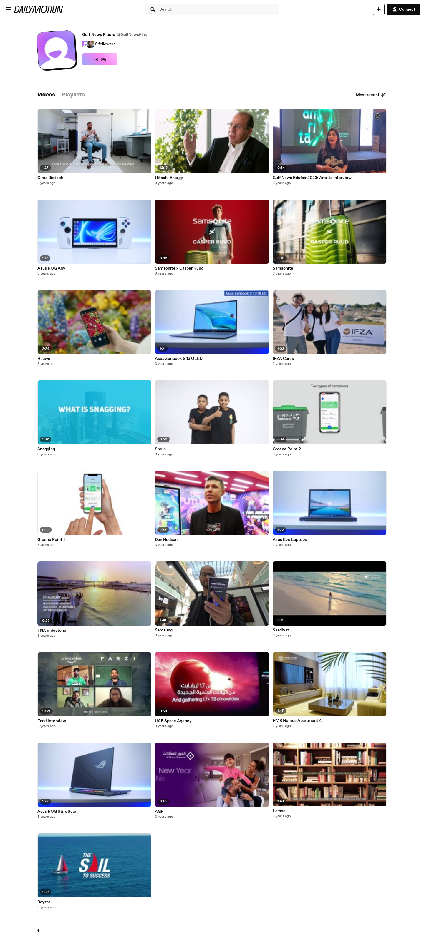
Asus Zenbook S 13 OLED (179, 358)
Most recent (371, 95)
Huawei (44, 358)
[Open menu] (8, 9)
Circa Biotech (50, 177)
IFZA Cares (283, 358)
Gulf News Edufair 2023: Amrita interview (312, 177)
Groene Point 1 (51, 539)
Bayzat (43, 902)
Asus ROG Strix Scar (56, 811)
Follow (99, 59)
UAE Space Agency (173, 721)
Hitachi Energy (169, 177)
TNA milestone (51, 630)
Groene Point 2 (287, 449)
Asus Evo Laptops (290, 539)
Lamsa (279, 811)
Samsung (164, 630)
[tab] (46, 95)
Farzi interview (51, 721)
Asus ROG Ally (51, 268)
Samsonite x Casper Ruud (179, 268)
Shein (160, 449)
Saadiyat (281, 630)
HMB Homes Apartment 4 (297, 720)
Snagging (46, 449)
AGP (159, 811)
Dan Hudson (166, 539)
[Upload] (379, 9)
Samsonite (283, 268)
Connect (403, 9)
